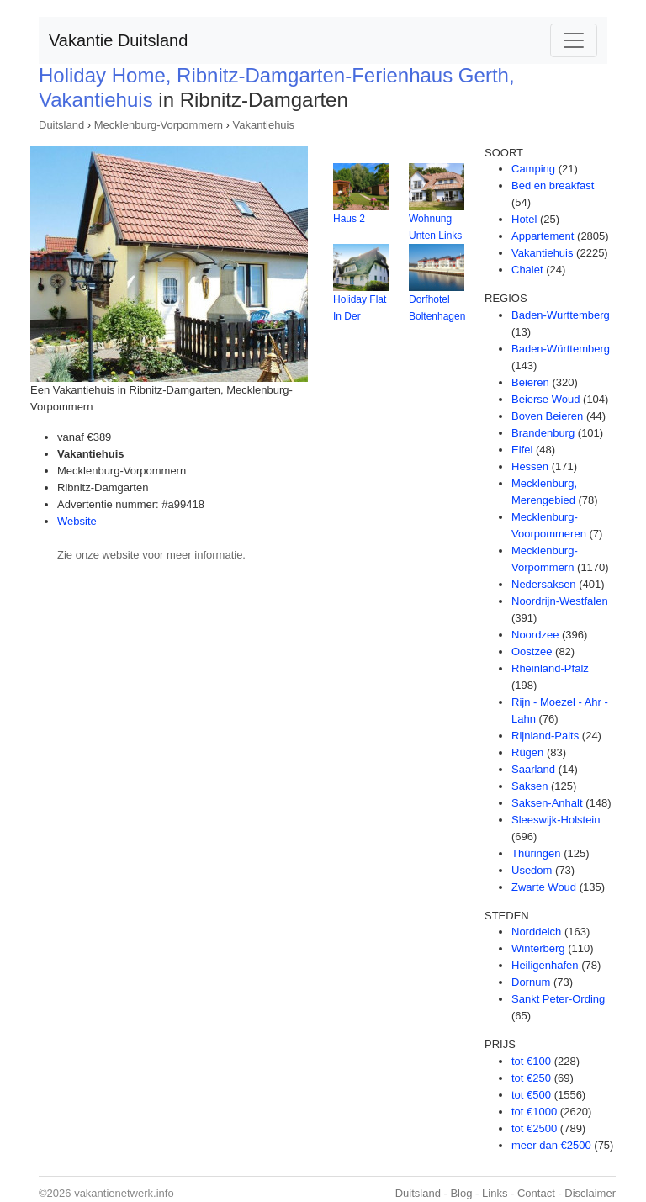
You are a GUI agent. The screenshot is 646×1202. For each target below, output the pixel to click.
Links (494, 1193)
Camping (533, 168)
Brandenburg (543, 432)
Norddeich (536, 931)
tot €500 (531, 1094)
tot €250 (531, 1078)
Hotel (524, 219)
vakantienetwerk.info (124, 1193)
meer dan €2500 (551, 1145)
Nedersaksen (543, 584)
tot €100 (531, 1061)
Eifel (521, 449)
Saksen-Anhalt (547, 803)
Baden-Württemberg (560, 348)
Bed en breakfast (552, 185)
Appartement (542, 236)
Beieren (530, 382)
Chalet (527, 269)
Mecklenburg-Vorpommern (158, 125)
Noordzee (535, 634)
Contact (536, 1193)
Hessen (529, 466)
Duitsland (61, 125)
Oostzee (531, 651)
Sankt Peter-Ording (558, 999)
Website (77, 521)
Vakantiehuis (263, 125)
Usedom (531, 870)
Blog (461, 1193)
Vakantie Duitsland (118, 40)
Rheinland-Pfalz (550, 668)
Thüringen (536, 853)
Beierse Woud (545, 399)
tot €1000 (534, 1111)
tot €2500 (534, 1128)
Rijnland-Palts (545, 735)
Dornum (530, 982)
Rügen (527, 752)
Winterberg (538, 948)
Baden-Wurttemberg (560, 315)
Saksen (529, 786)
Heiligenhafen (545, 965)
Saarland (533, 769)
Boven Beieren (547, 416)
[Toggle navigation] (573, 40)
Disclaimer (590, 1193)
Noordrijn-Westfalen (559, 601)
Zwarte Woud (543, 887)
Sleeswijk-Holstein (555, 819)
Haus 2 (349, 219)
